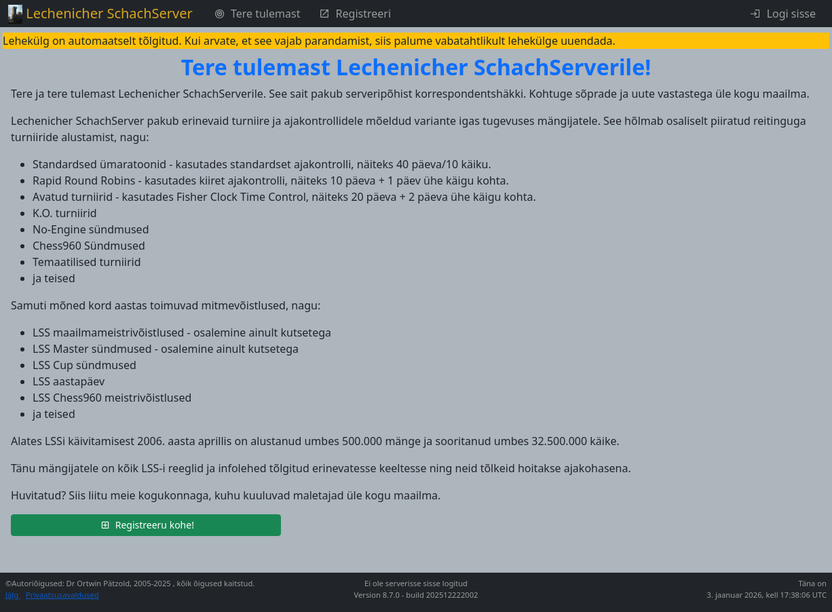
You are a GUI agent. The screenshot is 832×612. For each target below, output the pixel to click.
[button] (146, 525)
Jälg (12, 595)
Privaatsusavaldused (62, 595)
